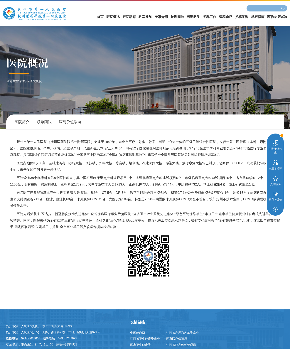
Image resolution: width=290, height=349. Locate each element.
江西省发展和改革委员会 (182, 332)
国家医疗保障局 (176, 338)
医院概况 (113, 17)
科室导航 (145, 17)
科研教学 (193, 17)
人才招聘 (275, 181)
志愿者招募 (275, 165)
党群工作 (209, 17)
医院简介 (22, 122)
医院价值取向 (70, 122)
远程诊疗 (225, 17)
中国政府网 (137, 332)
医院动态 (129, 17)
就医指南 (257, 17)
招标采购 (241, 17)
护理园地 (177, 17)
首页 (100, 17)
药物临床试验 (277, 17)
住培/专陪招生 (275, 147)
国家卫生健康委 (140, 344)
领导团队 (44, 122)
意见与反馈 (275, 196)
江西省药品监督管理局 (181, 344)
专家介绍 (161, 17)
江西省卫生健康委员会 (145, 338)
